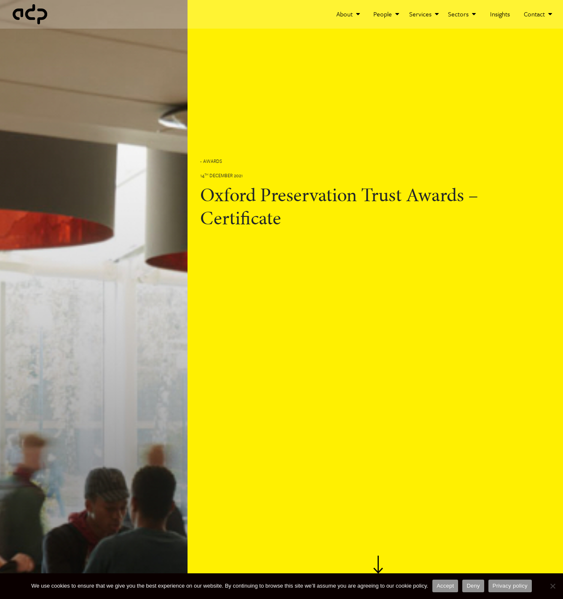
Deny (473, 586)
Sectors (462, 14)
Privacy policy (510, 586)
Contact (538, 14)
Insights (500, 14)
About (348, 14)
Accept (445, 586)
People (386, 14)
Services (424, 14)
